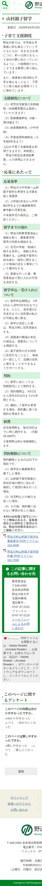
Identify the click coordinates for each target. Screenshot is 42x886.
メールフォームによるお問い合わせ (21, 624)
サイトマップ (19, 797)
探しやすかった (16, 745)
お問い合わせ (19, 809)
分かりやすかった (17, 718)
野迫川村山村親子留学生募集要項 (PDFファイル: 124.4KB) (23, 541)
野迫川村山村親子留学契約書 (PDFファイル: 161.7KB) (22, 556)
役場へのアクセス (19, 803)
